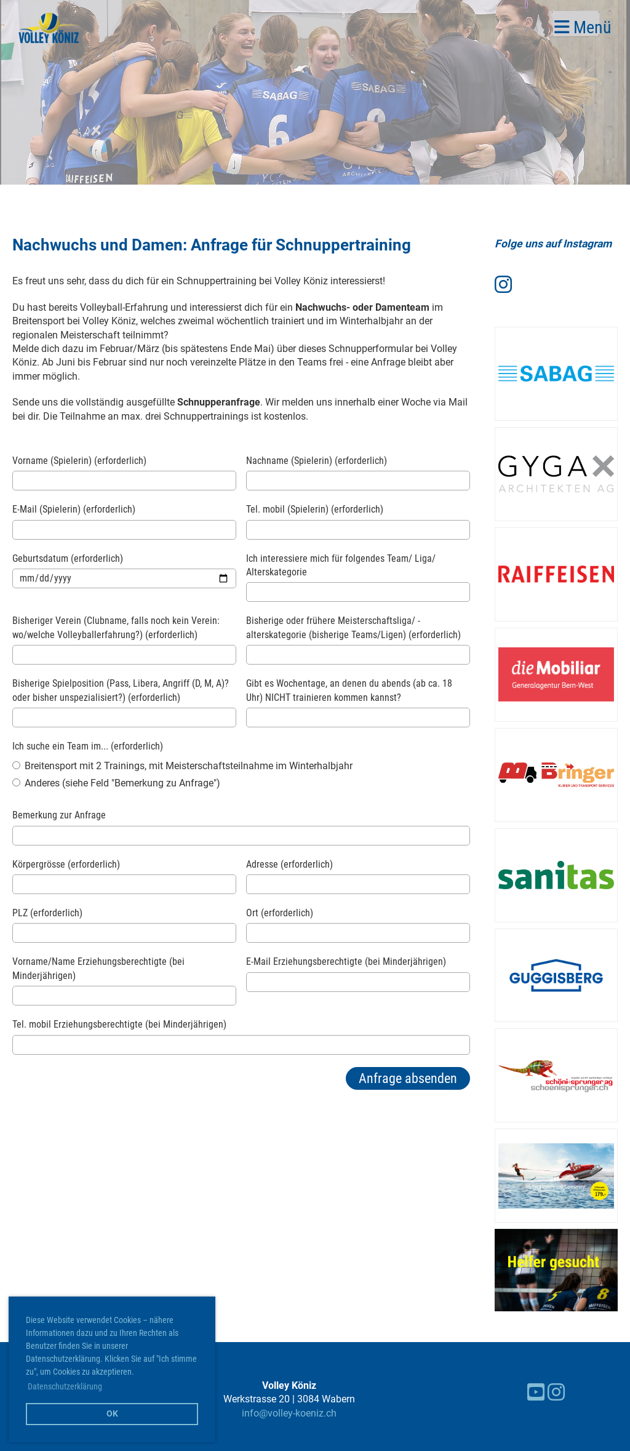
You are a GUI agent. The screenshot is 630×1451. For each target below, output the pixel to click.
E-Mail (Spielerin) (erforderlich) (73, 509)
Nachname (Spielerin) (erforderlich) (316, 460)
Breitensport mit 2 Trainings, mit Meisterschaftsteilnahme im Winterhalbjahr (182, 766)
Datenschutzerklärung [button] (65, 1386)
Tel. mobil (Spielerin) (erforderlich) (314, 509)
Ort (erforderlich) (279, 913)
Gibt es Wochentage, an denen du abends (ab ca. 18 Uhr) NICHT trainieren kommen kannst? (349, 690)
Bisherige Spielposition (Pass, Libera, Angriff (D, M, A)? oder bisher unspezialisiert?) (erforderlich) (120, 690)
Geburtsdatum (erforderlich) (67, 558)
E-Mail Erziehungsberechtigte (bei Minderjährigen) (346, 961)
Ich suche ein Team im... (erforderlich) (87, 746)
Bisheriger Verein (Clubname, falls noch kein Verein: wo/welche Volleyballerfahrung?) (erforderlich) (116, 627)
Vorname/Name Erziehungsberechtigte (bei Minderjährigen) (98, 968)
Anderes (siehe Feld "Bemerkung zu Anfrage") (116, 783)
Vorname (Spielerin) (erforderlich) (79, 460)
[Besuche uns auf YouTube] (535, 1392)
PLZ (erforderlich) (47, 913)
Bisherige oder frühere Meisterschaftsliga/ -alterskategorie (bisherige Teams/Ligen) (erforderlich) (353, 627)
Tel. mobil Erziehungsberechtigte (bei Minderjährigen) (119, 1024)
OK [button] (112, 1414)
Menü (583, 27)
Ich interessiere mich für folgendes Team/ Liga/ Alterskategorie (341, 565)
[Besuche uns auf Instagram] (503, 285)
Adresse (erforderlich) (289, 864)
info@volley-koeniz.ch (289, 1413)
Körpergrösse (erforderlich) (66, 864)
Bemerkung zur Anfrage (59, 815)
